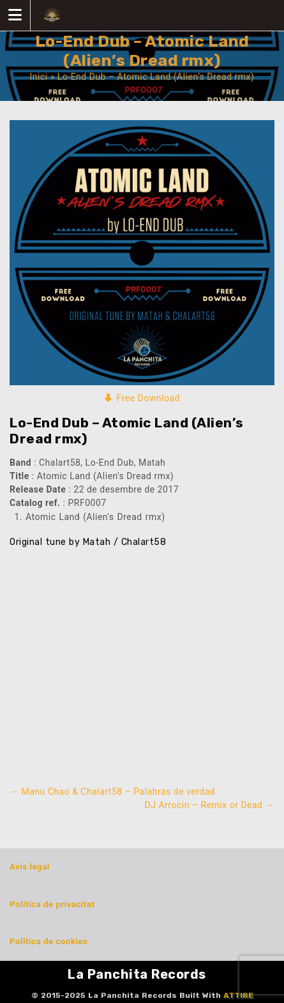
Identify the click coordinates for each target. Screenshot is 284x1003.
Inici (39, 77)
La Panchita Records (137, 974)
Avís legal (30, 866)
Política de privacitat (52, 904)
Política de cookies (48, 941)
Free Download (148, 398)
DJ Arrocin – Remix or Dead (209, 805)
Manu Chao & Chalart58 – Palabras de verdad (112, 791)
